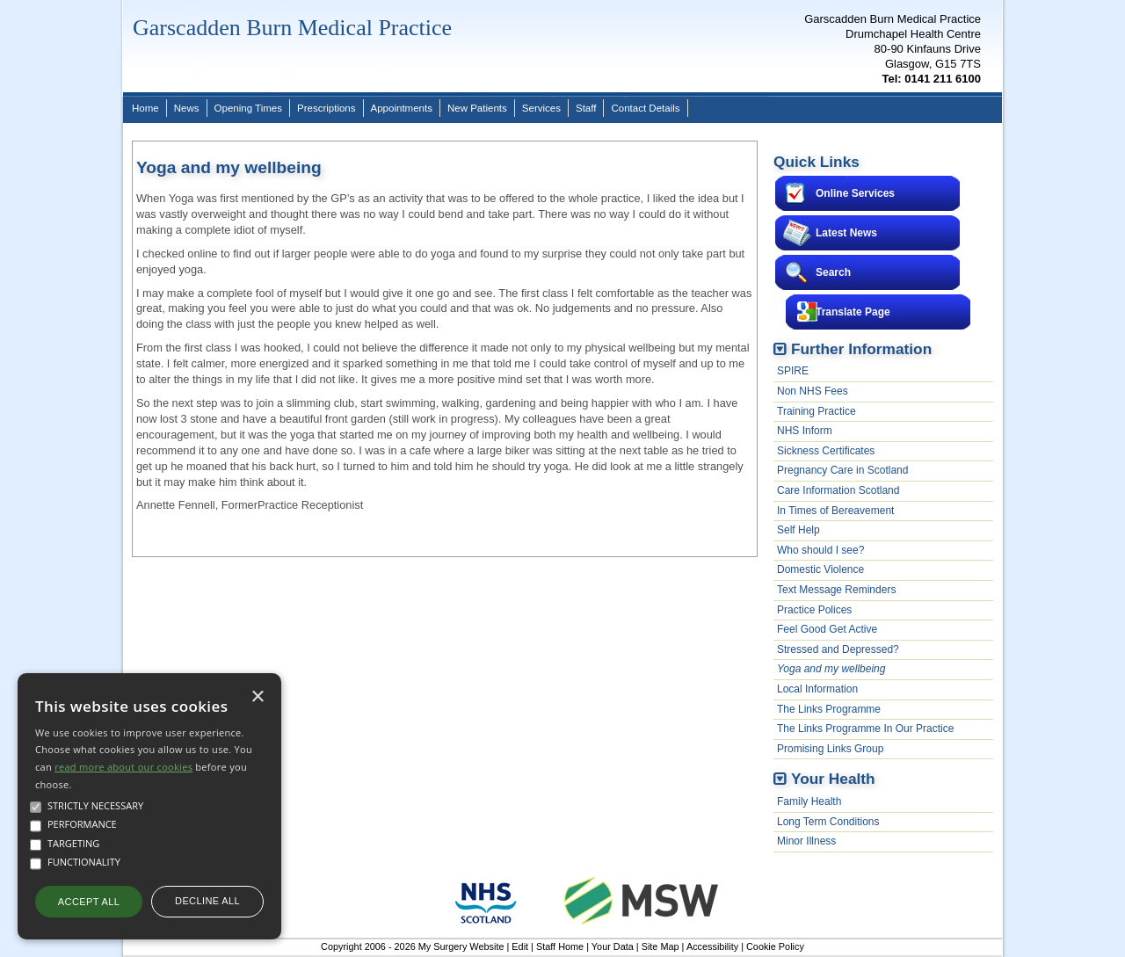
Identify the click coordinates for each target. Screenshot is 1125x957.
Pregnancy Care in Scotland (842, 470)
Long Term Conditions (828, 822)
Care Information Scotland (838, 490)
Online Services (855, 193)
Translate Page (853, 312)
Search (833, 272)
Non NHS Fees (812, 391)
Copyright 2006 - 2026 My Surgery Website (412, 946)
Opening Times (248, 108)
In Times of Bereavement (835, 510)
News (187, 108)
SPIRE (793, 371)
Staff (586, 108)
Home (145, 108)
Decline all (207, 900)
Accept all (89, 901)
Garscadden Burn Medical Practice (292, 27)
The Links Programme (829, 709)
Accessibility (712, 946)
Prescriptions (326, 108)
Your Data (613, 946)
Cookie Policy (775, 946)
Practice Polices (814, 610)
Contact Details (645, 108)
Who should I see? (820, 550)
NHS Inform (804, 430)
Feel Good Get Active (827, 629)
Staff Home (560, 946)
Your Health (833, 778)
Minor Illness (806, 841)
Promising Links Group (830, 749)
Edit (520, 946)
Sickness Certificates (826, 451)
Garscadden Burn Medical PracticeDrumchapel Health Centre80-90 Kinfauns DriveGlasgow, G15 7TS (892, 48)
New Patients (477, 108)
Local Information (817, 689)
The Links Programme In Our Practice (865, 728)
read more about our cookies (123, 766)
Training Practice (816, 411)
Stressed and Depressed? (838, 649)
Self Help (798, 530)
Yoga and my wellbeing (831, 669)
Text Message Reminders (836, 590)
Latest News (846, 233)
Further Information (861, 349)
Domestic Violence (820, 569)
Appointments (401, 108)
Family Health (809, 801)
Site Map (660, 946)
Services (541, 108)
